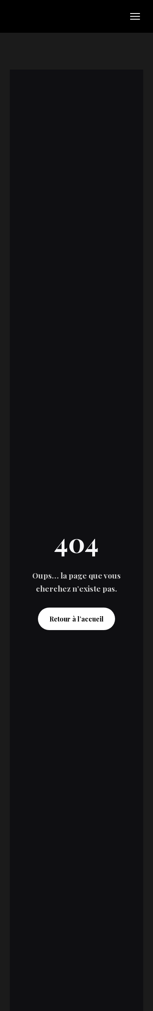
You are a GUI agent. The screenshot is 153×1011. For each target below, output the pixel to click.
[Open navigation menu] (135, 16)
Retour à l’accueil (76, 619)
